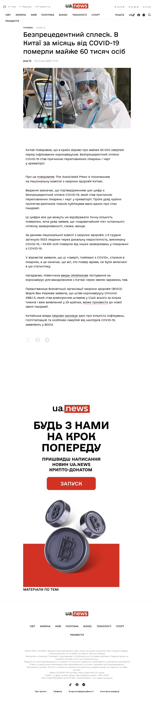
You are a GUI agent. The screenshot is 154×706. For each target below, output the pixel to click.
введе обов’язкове (74, 275)
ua (130, 15)
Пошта (119, 15)
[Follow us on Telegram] (143, 15)
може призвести (95, 302)
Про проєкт (41, 691)
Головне (28, 28)
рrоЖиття (12, 21)
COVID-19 (40, 28)
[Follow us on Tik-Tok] (133, 15)
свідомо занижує (65, 315)
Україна (21, 15)
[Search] (149, 15)
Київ (34, 15)
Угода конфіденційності (81, 691)
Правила (57, 691)
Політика (47, 15)
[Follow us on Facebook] (138, 15)
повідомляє (46, 176)
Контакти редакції (109, 691)
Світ (8, 15)
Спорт (96, 15)
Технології (79, 15)
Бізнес (63, 15)
